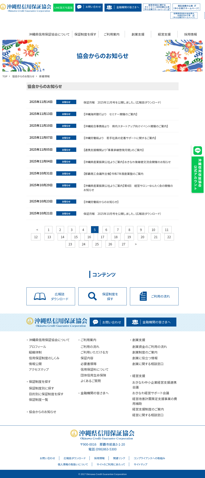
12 (36, 236)
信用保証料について (95, 369)
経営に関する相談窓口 (148, 414)
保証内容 (87, 358)
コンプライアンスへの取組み (149, 458)
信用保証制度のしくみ (44, 358)
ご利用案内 (112, 34)
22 (169, 236)
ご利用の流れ (90, 346)
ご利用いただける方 (95, 352)
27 (123, 244)
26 (110, 244)
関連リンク (119, 458)
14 (62, 236)
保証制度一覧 (38, 399)
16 (89, 236)
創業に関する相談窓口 (148, 363)
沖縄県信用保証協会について (49, 34)
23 (70, 244)
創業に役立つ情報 (145, 358)
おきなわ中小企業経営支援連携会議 (154, 384)
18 (116, 236)
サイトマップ (140, 464)
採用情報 (190, 34)
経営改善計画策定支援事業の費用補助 (154, 401)
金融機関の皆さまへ (95, 392)
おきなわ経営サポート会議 (150, 392)
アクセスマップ (39, 369)
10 (153, 229)
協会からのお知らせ (42, 411)
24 (83, 244)
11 (167, 229)
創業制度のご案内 (145, 352)
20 (142, 236)
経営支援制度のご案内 (148, 409)
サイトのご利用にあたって (110, 464)
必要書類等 (89, 363)
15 (76, 236)
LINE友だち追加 (63, 7)
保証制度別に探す (41, 388)
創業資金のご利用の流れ (149, 346)
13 (49, 236)
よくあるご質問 (91, 380)
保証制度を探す (85, 34)
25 (97, 244)
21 (156, 236)
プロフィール (37, 346)
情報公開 (35, 363)
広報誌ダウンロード (75, 458)
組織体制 (35, 352)
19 (129, 236)
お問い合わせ (47, 458)
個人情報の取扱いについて (73, 464)
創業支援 (138, 34)
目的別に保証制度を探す (46, 393)
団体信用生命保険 (93, 375)
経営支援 (164, 34)
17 (102, 236)
